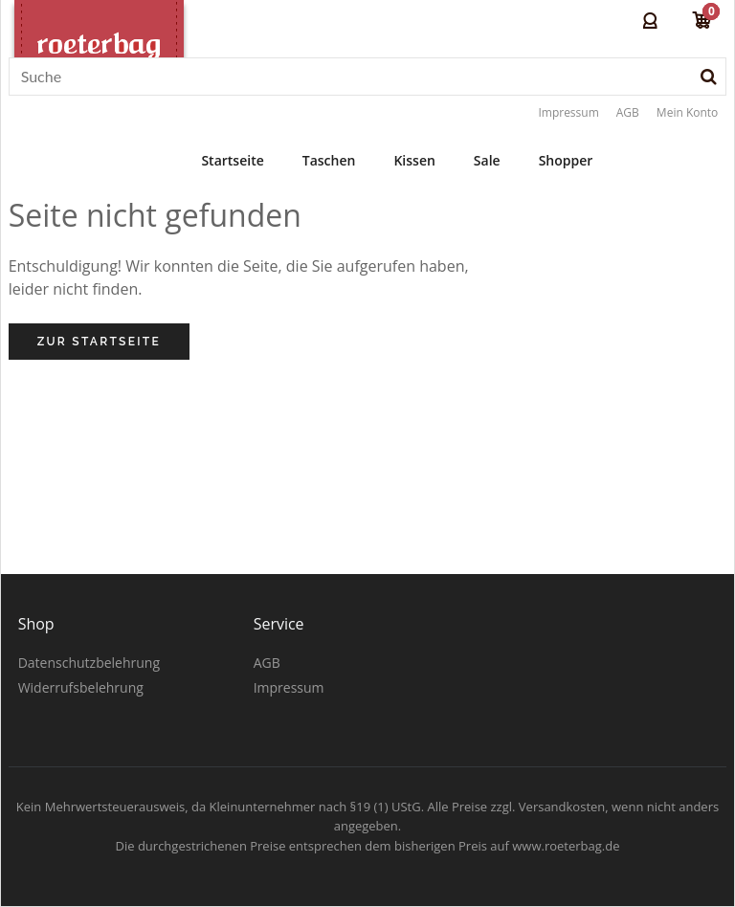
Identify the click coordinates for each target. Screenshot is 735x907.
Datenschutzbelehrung (89, 662)
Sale (487, 160)
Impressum (568, 112)
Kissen (413, 160)
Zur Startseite (99, 341)
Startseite (232, 160)
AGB (627, 112)
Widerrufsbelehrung (81, 687)
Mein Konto (687, 112)
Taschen (329, 160)
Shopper (566, 160)
